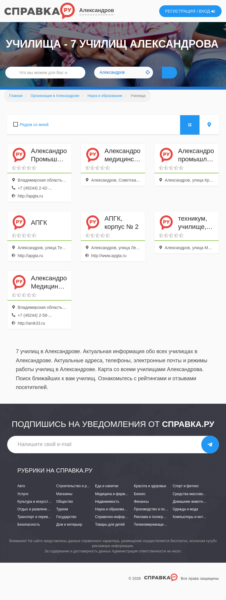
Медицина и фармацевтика (117, 502)
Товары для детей (109, 533)
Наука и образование (112, 517)
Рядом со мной (34, 132)
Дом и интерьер (69, 533)
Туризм (62, 517)
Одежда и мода (185, 517)
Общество (64, 509)
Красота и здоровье (150, 494)
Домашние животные (190, 509)
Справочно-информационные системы (127, 525)
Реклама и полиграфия (153, 525)
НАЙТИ (178, 77)
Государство (66, 525)
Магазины (64, 502)
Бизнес (139, 502)
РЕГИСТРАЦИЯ (180, 11)
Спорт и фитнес (186, 494)
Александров (96, 10)
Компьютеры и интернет (192, 525)
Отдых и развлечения (35, 517)
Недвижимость (107, 509)
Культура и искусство (34, 509)
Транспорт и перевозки (36, 525)
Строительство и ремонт (76, 494)
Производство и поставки (154, 517)
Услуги (22, 502)
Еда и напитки (106, 494)
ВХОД (207, 11)
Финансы (141, 509)
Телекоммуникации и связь (156, 533)
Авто (21, 494)
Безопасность (28, 533)
